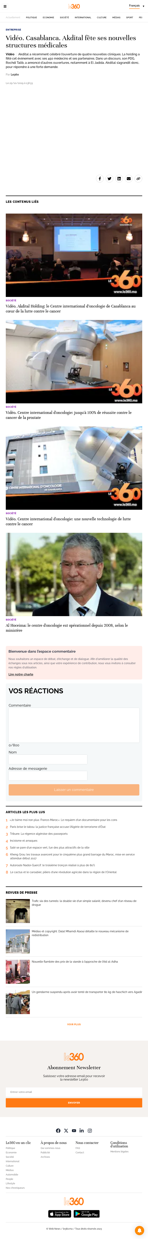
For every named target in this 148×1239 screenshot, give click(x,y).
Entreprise (13, 29)
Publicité (45, 1152)
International (83, 17)
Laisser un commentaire (74, 790)
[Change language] (136, 6)
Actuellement (13, 17)
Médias (116, 17)
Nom (13, 752)
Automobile (12, 1174)
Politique (31, 17)
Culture (102, 17)
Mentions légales (119, 1151)
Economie (48, 17)
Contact (80, 1152)
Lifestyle (10, 1183)
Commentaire (20, 705)
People (9, 1179)
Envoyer (74, 1102)
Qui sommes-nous (50, 1148)
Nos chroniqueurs (15, 1188)
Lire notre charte (20, 674)
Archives (45, 1157)
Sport (129, 17)
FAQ (78, 1148)
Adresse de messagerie (28, 769)
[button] (139, 1230)
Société (64, 17)
